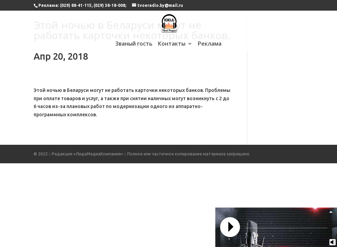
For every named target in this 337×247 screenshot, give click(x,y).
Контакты (171, 44)
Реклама (209, 44)
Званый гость (134, 44)
